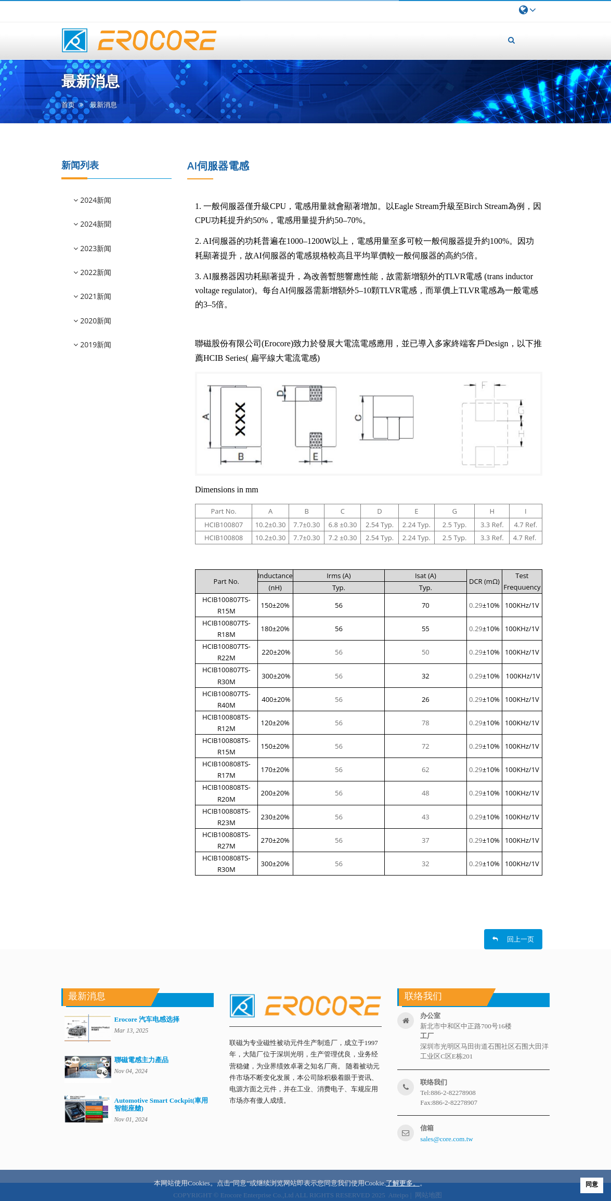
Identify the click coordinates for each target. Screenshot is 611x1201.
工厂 (427, 1036)
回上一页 (513, 939)
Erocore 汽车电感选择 (147, 1019)
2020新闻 (95, 320)
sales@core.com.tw (446, 1139)
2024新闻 (95, 200)
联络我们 (433, 1082)
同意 (592, 1184)
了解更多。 (403, 1183)
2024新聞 (95, 224)
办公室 (430, 1016)
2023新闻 (95, 248)
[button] (511, 40)
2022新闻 (95, 272)
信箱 (427, 1128)
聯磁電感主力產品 (141, 1060)
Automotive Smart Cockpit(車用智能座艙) (161, 1104)
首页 (68, 104)
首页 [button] (246, 34)
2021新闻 (95, 296)
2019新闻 (95, 344)
